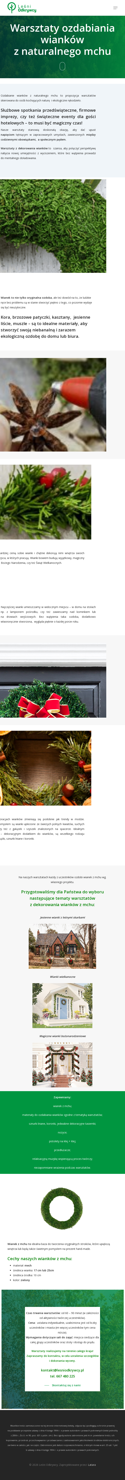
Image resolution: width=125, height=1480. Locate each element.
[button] (115, 8)
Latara (92, 1465)
